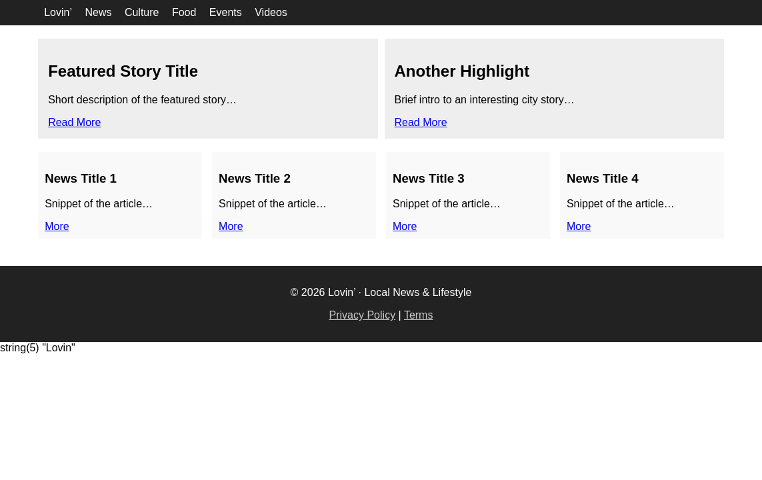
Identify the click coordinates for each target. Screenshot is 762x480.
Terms (418, 315)
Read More (74, 122)
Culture (142, 12)
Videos (271, 12)
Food (184, 12)
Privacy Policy (362, 315)
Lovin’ (58, 12)
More (57, 226)
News (98, 12)
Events (225, 12)
